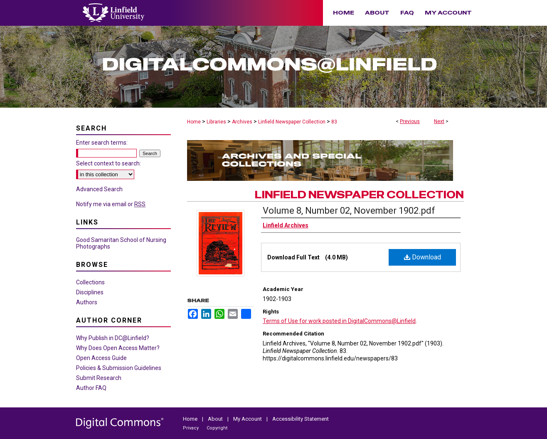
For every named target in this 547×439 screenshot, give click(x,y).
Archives (242, 122)
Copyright (217, 428)
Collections (90, 282)
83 (334, 122)
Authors (86, 302)
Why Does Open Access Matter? (118, 348)
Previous (410, 121)
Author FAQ (91, 388)
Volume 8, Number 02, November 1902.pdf (349, 210)
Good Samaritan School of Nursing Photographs (121, 243)
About (216, 419)
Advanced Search (99, 189)
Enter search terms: (102, 142)
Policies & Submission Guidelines (118, 368)
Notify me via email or (110, 204)
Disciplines (89, 292)
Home (194, 122)
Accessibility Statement (300, 419)
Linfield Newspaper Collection (291, 122)
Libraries (216, 122)
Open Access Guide (101, 358)
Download (422, 257)
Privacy (191, 428)
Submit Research (98, 378)
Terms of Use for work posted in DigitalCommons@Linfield (339, 321)
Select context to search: (108, 163)
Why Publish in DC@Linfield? (112, 338)
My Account (248, 419)
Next (439, 121)
